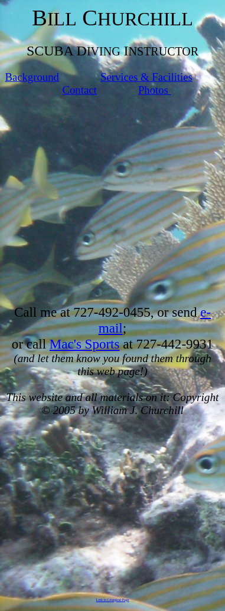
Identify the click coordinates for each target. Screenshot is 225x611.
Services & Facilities (146, 77)
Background (31, 77)
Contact (80, 90)
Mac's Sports (85, 344)
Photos (154, 90)
